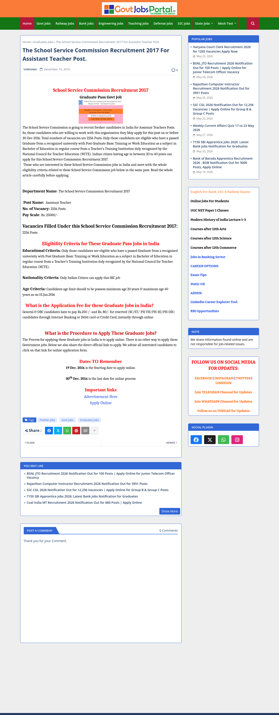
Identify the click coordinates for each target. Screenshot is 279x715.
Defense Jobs (163, 23)
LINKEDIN (223, 383)
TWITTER (243, 378)
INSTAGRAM (224, 378)
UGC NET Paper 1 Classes (210, 210)
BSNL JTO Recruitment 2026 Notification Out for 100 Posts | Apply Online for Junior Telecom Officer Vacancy (101, 476)
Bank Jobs (86, 23)
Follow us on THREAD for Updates (223, 411)
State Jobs (202, 23)
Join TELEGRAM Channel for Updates (223, 392)
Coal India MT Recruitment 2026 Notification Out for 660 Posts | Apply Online (84, 503)
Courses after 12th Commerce (214, 248)
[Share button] (94, 430)
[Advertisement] (139, 679)
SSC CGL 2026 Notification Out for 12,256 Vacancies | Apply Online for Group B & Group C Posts (98, 490)
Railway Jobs (65, 23)
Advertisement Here (101, 396)
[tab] (27, 23)
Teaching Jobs (138, 23)
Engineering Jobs (111, 23)
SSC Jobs (184, 23)
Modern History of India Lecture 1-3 (218, 220)
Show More (170, 511)
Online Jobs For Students (210, 201)
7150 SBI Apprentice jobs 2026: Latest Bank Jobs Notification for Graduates (82, 496)
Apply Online (101, 402)
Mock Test (225, 23)
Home (27, 23)
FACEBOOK (203, 378)
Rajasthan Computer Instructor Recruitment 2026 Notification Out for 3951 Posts (87, 484)
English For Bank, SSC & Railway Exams (220, 192)
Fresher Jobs (47, 420)
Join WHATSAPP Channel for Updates (223, 402)
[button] (253, 23)
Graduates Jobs (43, 42)
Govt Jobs (44, 23)
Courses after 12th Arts (208, 229)
